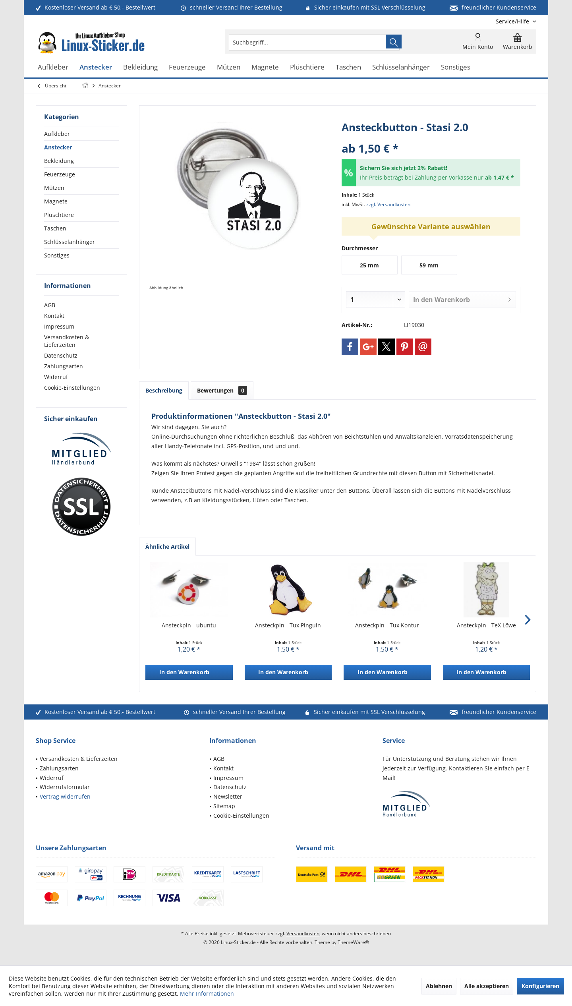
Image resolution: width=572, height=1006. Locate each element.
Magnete (56, 201)
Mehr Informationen (207, 993)
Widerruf (56, 377)
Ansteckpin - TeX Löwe (486, 625)
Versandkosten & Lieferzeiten (66, 340)
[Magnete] (265, 67)
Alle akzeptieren (486, 986)
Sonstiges (57, 255)
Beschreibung (163, 390)
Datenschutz (60, 355)
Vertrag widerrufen (65, 796)
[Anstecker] (96, 67)
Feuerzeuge (59, 174)
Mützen (54, 188)
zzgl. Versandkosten (388, 204)
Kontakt (54, 315)
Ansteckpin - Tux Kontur (387, 625)
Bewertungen (222, 390)
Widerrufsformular (65, 787)
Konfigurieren (540, 986)
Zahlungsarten (63, 366)
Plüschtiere (59, 215)
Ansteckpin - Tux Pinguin (288, 625)
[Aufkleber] (53, 67)
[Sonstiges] (455, 67)
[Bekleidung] (140, 67)
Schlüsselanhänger (69, 242)
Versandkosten (302, 933)
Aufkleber (57, 133)
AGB (49, 305)
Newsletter (227, 796)
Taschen (55, 228)
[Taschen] (348, 67)
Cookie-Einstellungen (72, 387)
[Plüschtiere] (307, 67)
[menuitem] (513, 21)
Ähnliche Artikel (167, 546)
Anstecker (58, 147)
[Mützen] (228, 67)
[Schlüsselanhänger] (401, 67)
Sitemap (224, 806)
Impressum (59, 326)
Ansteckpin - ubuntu (189, 625)
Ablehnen (439, 986)
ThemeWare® (353, 942)
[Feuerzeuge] (187, 67)
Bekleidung (59, 160)
